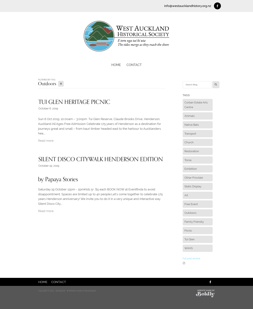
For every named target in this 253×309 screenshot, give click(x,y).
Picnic (188, 230)
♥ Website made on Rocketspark (81, 291)
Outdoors (190, 212)
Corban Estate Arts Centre (196, 105)
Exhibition (190, 168)
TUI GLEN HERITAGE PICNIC (74, 101)
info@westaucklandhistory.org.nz (187, 6)
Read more (46, 140)
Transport (190, 133)
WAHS (188, 248)
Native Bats (191, 124)
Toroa (187, 160)
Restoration (191, 151)
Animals (189, 115)
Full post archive (191, 258)
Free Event (191, 204)
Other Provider (193, 177)
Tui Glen (189, 239)
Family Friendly (194, 221)
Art (186, 195)
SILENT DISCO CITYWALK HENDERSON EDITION (100, 159)
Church (189, 142)
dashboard (60, 291)
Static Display (192, 186)
